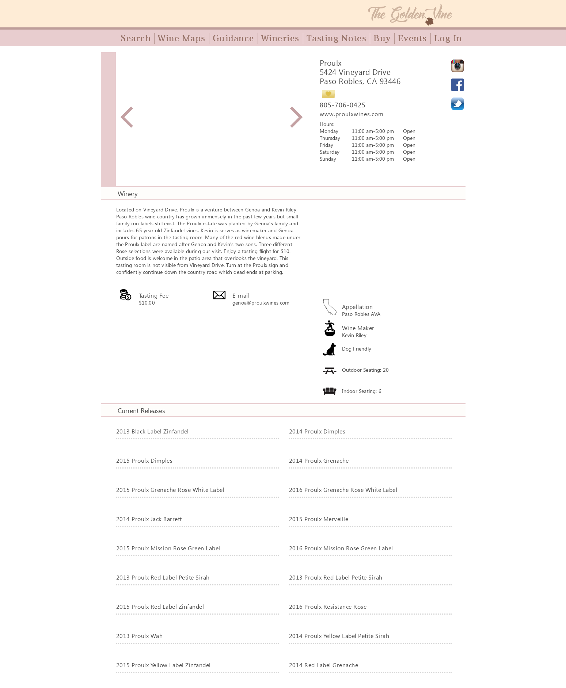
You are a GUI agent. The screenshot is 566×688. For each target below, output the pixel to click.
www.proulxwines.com (352, 114)
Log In (448, 38)
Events (412, 38)
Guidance (233, 38)
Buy (382, 38)
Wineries (280, 38)
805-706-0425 (343, 104)
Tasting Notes (337, 38)
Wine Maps (182, 38)
